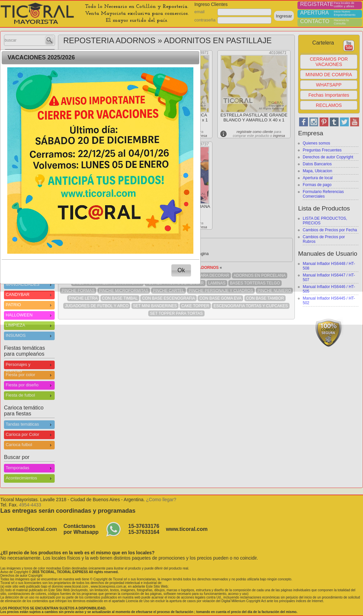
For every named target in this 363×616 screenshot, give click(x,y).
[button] (181, 270)
